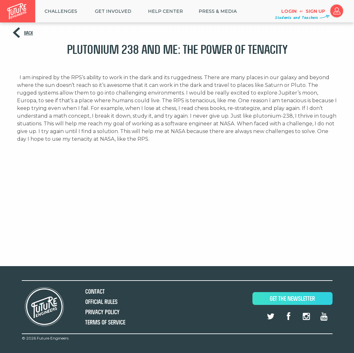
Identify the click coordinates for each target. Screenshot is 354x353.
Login (289, 11)
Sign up (315, 11)
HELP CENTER (165, 11)
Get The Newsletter (292, 298)
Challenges (61, 11)
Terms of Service (105, 322)
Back (28, 33)
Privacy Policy (102, 312)
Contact (95, 291)
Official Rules (101, 301)
